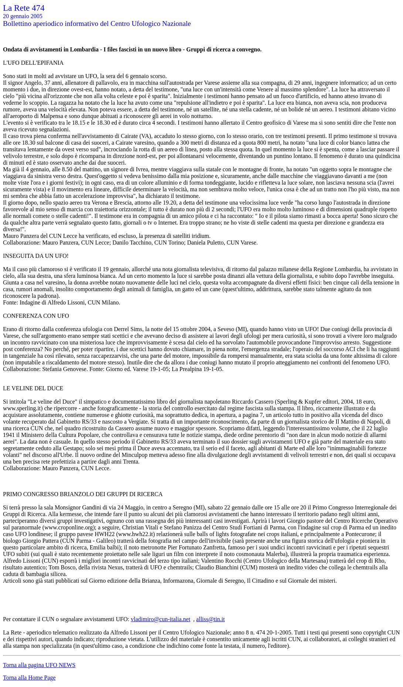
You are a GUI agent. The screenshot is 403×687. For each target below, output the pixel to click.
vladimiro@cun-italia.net (160, 619)
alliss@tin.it (210, 619)
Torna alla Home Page (29, 677)
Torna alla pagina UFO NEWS (39, 665)
